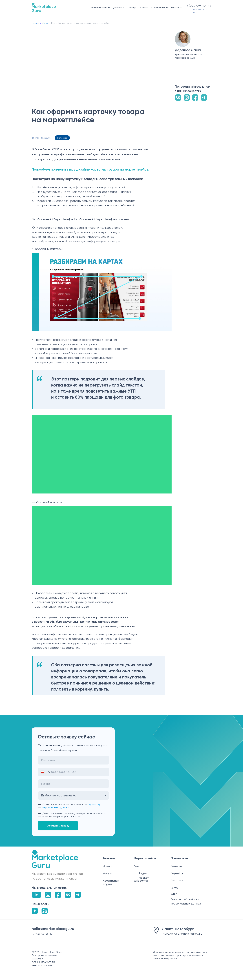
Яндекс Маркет (144, 875)
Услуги (107, 873)
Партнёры (177, 873)
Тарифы (132, 7)
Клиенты (176, 866)
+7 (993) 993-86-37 (198, 6)
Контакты (176, 7)
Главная (36, 23)
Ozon (137, 866)
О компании (158, 7)
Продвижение (99, 7)
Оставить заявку (58, 825)
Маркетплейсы (145, 858)
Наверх (108, 866)
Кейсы (144, 7)
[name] (73, 760)
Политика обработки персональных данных (185, 901)
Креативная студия (111, 882)
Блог (46, 23)
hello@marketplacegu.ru (53, 928)
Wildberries (141, 880)
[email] (73, 783)
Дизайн (117, 7)
